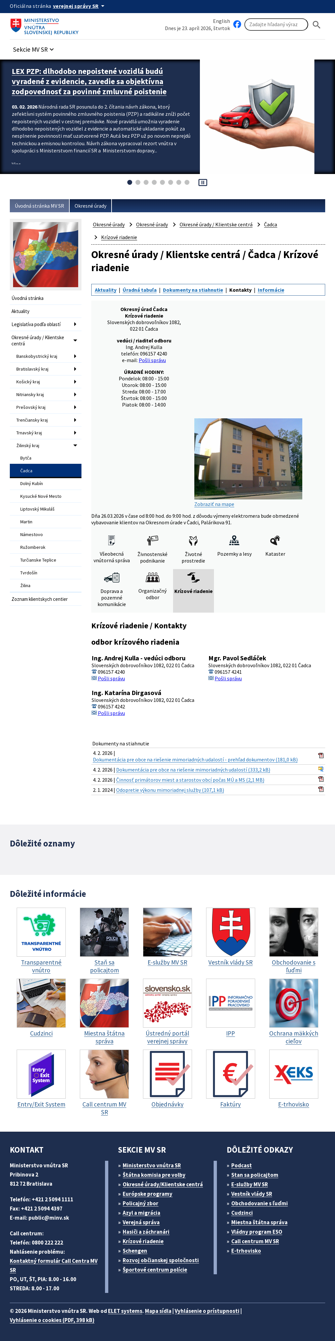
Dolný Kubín (31, 483)
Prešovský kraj (30, 407)
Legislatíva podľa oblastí (36, 324)
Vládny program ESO (256, 1231)
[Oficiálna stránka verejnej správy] (80, 6)
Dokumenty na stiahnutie (193, 290)
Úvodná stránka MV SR (39, 205)
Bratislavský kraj (32, 369)
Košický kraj (28, 382)
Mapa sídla (158, 1311)
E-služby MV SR (249, 1184)
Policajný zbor (140, 1203)
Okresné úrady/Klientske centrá (163, 1184)
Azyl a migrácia (141, 1212)
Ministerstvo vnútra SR (152, 1165)
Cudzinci (242, 1212)
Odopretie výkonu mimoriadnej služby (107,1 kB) (170, 790)
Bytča (25, 458)
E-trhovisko (246, 1250)
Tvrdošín (28, 573)
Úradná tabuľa (140, 290)
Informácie (271, 290)
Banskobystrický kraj (36, 356)
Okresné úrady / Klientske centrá (37, 340)
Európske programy (147, 1193)
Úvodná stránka (27, 298)
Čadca (26, 471)
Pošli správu (152, 360)
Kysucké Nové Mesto (41, 496)
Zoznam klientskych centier (39, 599)
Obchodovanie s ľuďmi (259, 1203)
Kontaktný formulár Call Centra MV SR (53, 1265)
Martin (26, 522)
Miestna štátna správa (259, 1222)
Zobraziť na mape (248, 462)
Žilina (25, 585)
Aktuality (20, 311)
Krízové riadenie (119, 237)
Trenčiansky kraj (32, 420)
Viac (16, 164)
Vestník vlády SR (251, 1193)
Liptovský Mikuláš (37, 509)
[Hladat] (316, 24)
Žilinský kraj (27, 445)
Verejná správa (141, 1222)
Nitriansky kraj (30, 394)
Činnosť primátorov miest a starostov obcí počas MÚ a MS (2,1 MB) (190, 779)
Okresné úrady (90, 205)
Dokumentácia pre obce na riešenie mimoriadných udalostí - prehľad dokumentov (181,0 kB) (195, 759)
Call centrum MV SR (255, 1241)
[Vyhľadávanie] (276, 24)
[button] (34, 47)
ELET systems (125, 1311)
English (221, 21)
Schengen (135, 1250)
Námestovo (31, 534)
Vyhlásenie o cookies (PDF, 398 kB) (52, 1320)
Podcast (241, 1165)
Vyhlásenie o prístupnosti (207, 1311)
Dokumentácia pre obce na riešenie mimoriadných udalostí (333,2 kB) (193, 769)
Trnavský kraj (29, 433)
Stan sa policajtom (254, 1174)
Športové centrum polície (155, 1269)
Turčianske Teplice (38, 560)
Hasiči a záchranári (146, 1231)
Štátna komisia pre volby (154, 1174)
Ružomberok (32, 547)
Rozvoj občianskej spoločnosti (161, 1260)
